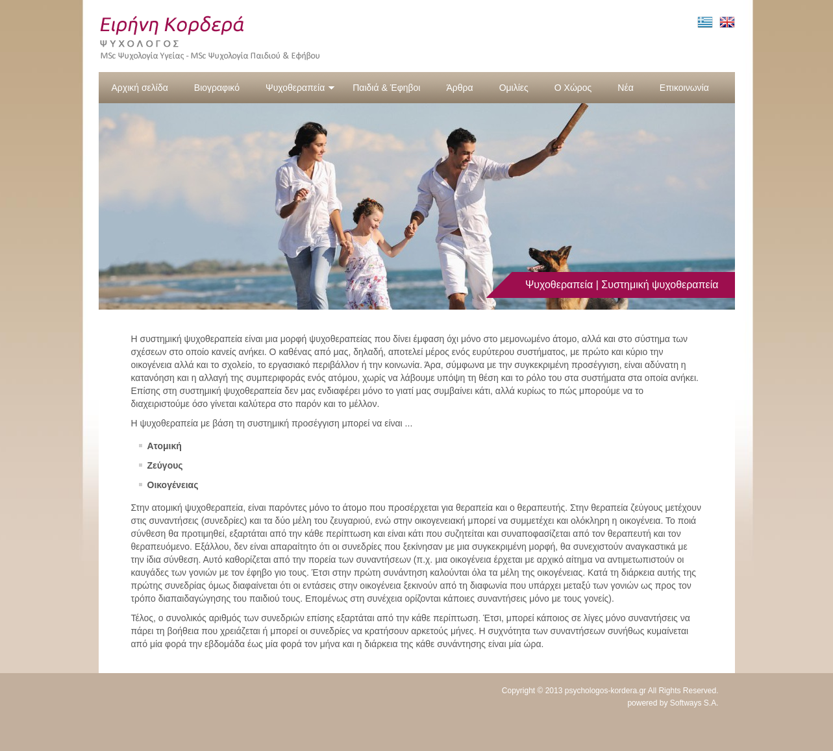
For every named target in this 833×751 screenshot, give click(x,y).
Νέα (625, 87)
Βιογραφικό (217, 87)
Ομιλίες (513, 87)
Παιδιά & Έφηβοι (386, 87)
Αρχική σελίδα (140, 87)
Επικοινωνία (684, 87)
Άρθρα (459, 87)
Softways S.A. (694, 703)
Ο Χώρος (573, 87)
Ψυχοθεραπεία (300, 87)
